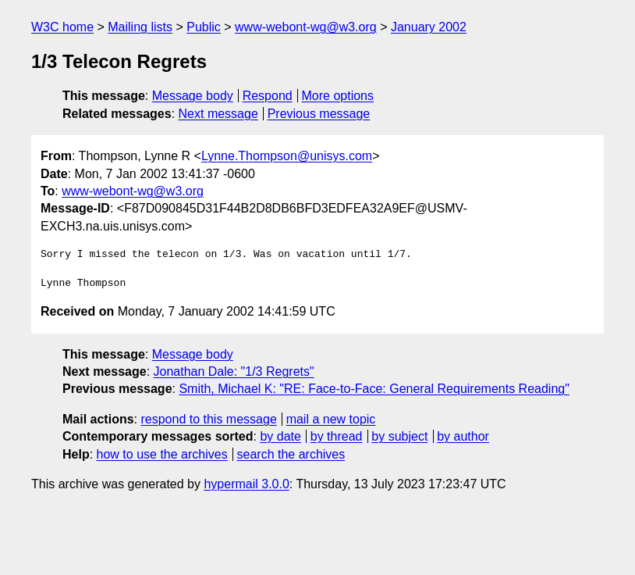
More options (338, 95)
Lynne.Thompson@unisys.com (286, 155)
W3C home (62, 27)
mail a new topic (331, 419)
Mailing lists (140, 27)
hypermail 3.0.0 (246, 484)
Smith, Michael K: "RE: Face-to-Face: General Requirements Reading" (374, 388)
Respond (268, 95)
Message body (192, 95)
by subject (399, 436)
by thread (336, 436)
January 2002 (428, 27)
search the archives (291, 454)
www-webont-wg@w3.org (306, 27)
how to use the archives (162, 454)
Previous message (319, 113)
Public (203, 27)
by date (280, 436)
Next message (218, 113)
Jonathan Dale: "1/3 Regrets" (234, 371)
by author (463, 436)
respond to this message (208, 419)
